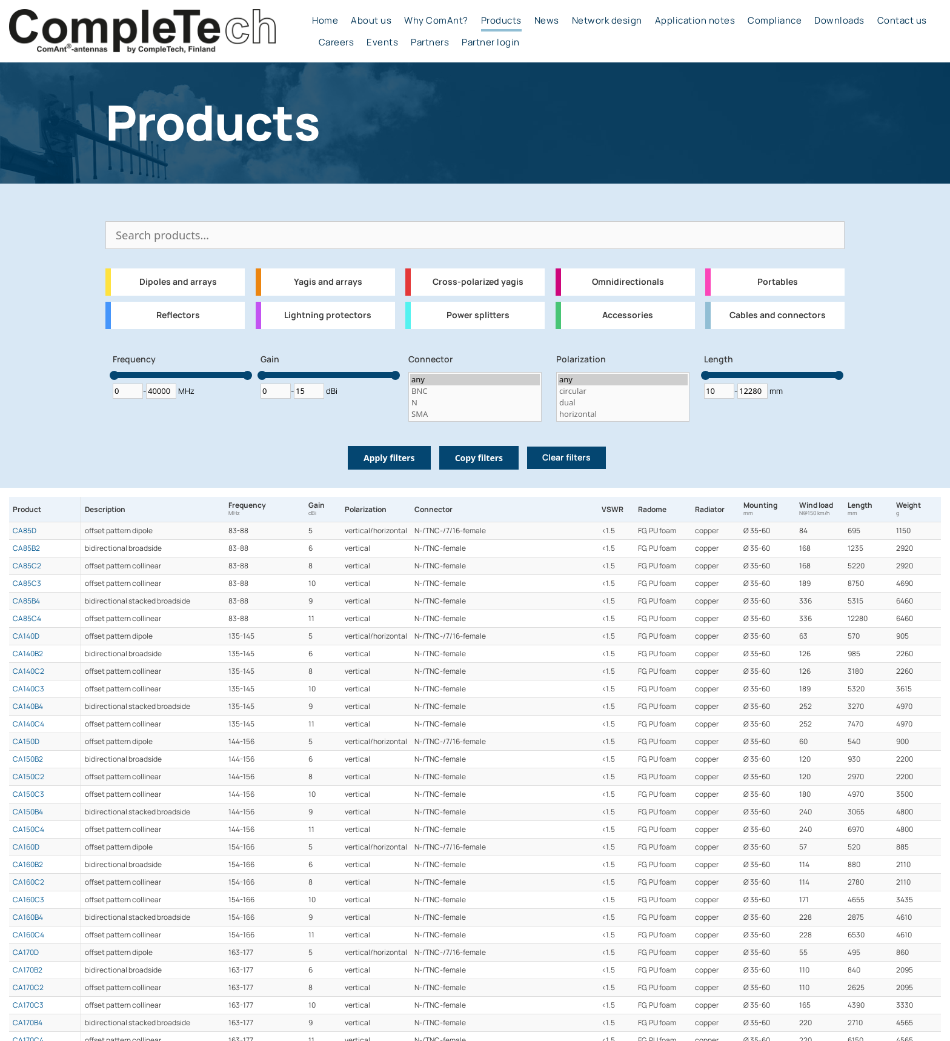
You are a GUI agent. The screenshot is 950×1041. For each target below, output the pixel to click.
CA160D (26, 847)
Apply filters (389, 458)
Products (501, 21)
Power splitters (478, 315)
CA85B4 (26, 601)
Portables (777, 281)
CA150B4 (28, 812)
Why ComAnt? (436, 21)
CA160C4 (28, 935)
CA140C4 (28, 724)
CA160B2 (28, 865)
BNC (475, 391)
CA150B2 (28, 759)
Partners (430, 42)
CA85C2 (27, 566)
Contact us (902, 21)
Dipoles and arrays (178, 281)
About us (371, 21)
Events (382, 42)
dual (623, 402)
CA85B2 (26, 548)
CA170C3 (28, 1005)
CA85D (24, 531)
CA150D (26, 742)
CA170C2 (28, 988)
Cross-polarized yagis (478, 281)
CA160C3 (28, 900)
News (546, 21)
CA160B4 (28, 917)
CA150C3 (28, 794)
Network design (607, 21)
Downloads (839, 21)
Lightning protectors (327, 315)
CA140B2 (28, 654)
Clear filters (566, 457)
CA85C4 (27, 619)
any (475, 379)
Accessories (627, 315)
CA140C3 (28, 689)
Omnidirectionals (628, 281)
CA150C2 (28, 777)
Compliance (775, 21)
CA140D (26, 636)
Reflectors (178, 315)
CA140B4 (28, 706)
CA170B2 (27, 970)
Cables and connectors (777, 315)
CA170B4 (27, 1023)
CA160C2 (28, 882)
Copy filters (479, 458)
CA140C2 (28, 671)
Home (325, 21)
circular (623, 391)
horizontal (623, 414)
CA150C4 (28, 829)
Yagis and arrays (328, 281)
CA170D (26, 952)
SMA (475, 414)
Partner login (491, 42)
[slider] (114, 375)
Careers (336, 42)
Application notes (695, 21)
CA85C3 (27, 583)
